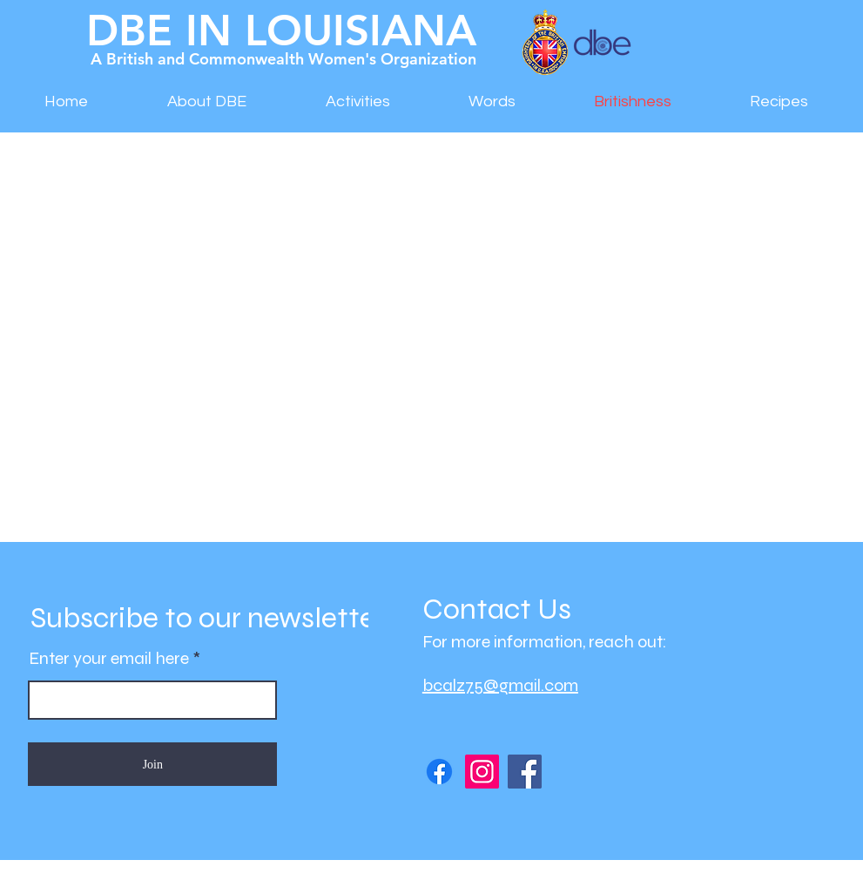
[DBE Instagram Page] (482, 772)
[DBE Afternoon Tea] (525, 772)
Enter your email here (109, 658)
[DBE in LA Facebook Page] (439, 772)
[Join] (152, 764)
